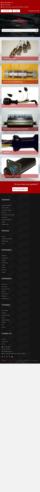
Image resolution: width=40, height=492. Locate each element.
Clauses (3, 327)
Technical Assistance (6, 219)
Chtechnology (5, 262)
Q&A (3, 324)
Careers (3, 344)
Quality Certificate (5, 320)
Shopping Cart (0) (33, 10)
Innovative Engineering (7, 238)
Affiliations (4, 313)
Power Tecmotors (5, 289)
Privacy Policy (34, 360)
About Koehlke (5, 310)
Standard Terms (26, 360)
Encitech (3, 267)
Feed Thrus (4, 212)
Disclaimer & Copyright (20, 362)
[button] (6, 11)
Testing (3, 243)
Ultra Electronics (5, 298)
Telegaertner (4, 296)
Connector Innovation (6, 210)
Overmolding (4, 217)
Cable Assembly (5, 207)
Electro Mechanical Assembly (8, 214)
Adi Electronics (5, 258)
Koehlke (3, 272)
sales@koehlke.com (8, 2)
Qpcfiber (3, 291)
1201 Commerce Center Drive (14, 353)
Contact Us (4, 339)
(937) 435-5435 (6, 4)
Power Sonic (4, 286)
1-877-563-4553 (6, 347)
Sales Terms (20, 360)
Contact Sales (5, 341)
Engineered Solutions (6, 205)
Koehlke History (5, 224)
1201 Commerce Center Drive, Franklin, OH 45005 (15, 7)
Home (17, 25)
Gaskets (3, 222)
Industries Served (5, 315)
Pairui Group (4, 284)
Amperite (4, 260)
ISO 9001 (4, 322)
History (3, 317)
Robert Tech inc (5, 293)
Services (22, 25)
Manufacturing (5, 241)
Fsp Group (4, 269)
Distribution (4, 255)
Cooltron (3, 265)
